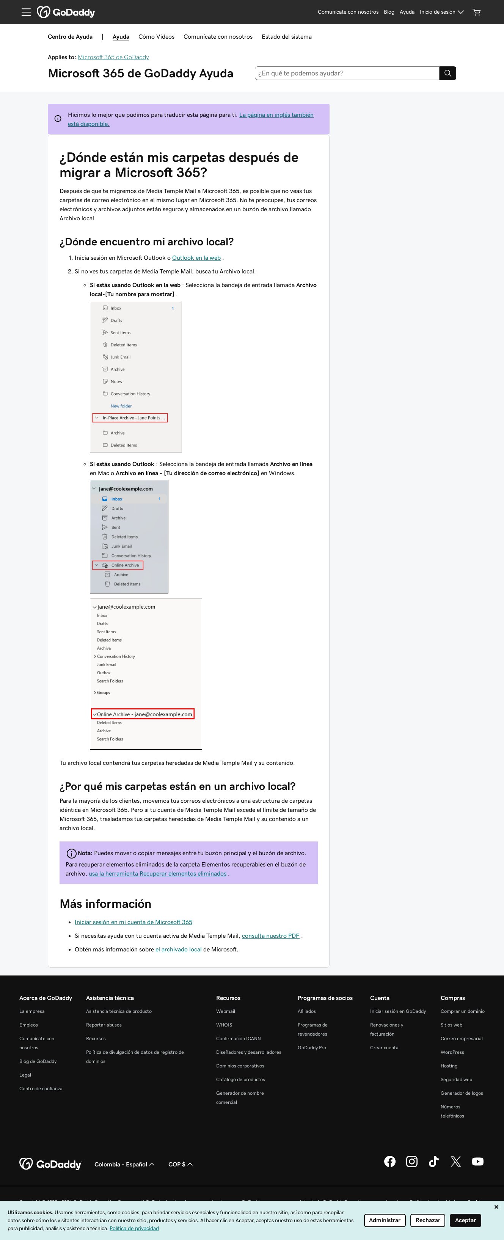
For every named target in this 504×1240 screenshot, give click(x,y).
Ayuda (121, 36)
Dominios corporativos (240, 1065)
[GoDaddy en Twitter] (456, 1166)
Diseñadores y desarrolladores (248, 1052)
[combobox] (347, 73)
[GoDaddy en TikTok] (434, 1166)
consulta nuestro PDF (271, 935)
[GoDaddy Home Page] (50, 1164)
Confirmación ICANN (238, 1038)
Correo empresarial (462, 1038)
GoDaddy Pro (312, 1047)
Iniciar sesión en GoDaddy (398, 1011)
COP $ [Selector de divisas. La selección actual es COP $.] (181, 1164)
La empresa (32, 1011)
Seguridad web (456, 1079)
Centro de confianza (41, 1088)
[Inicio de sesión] (443, 12)
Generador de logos (462, 1093)
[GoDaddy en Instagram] (412, 1166)
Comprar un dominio (463, 1011)
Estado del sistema (287, 36)
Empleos (28, 1024)
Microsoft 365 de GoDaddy (113, 57)
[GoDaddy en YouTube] (478, 1166)
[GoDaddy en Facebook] (390, 1166)
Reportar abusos (104, 1024)
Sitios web (451, 1024)
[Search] (448, 73)
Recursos (96, 1038)
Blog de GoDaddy (38, 1061)
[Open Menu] (23, 12)
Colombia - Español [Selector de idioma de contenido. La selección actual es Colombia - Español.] (125, 1164)
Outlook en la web (196, 257)
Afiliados (307, 1011)
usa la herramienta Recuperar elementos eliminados (157, 873)
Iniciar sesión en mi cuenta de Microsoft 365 (133, 922)
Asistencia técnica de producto (119, 1011)
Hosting (449, 1065)
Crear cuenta (384, 1047)
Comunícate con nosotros (218, 36)
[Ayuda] (407, 12)
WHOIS (224, 1024)
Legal (25, 1074)
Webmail (225, 1011)
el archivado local (178, 949)
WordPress (452, 1052)
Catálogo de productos (240, 1079)
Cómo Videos (156, 36)
